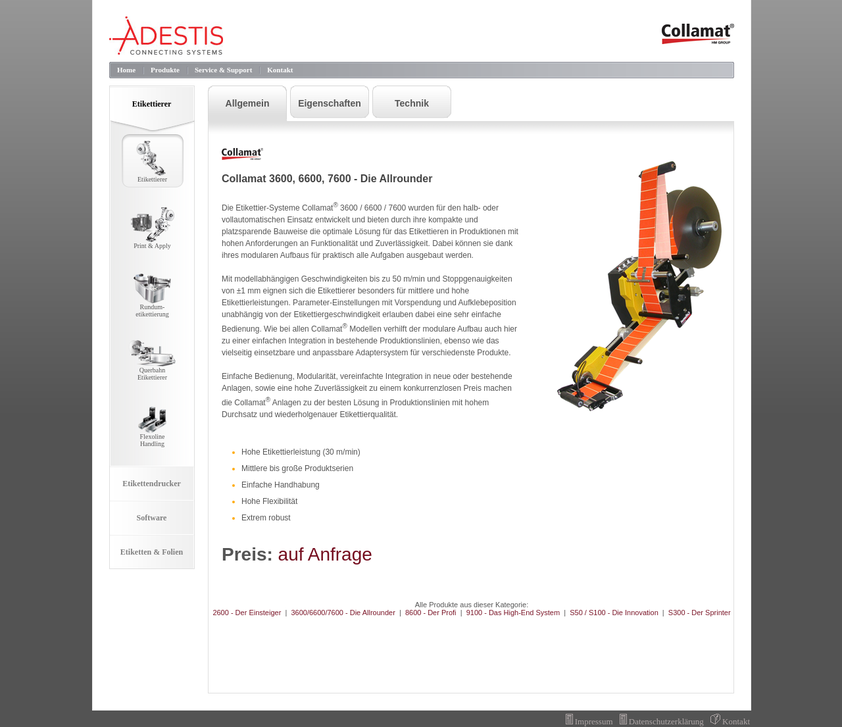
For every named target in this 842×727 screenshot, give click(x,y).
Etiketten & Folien (151, 552)
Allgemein (248, 103)
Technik (412, 103)
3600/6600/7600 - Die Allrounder (343, 612)
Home (126, 70)
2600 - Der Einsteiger (246, 612)
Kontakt (280, 70)
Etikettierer (152, 104)
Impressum (589, 721)
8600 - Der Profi (431, 612)
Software (152, 517)
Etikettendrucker (151, 483)
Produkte (165, 70)
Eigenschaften (329, 103)
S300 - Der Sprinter (699, 612)
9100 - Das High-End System (513, 612)
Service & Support (223, 70)
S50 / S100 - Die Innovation (614, 612)
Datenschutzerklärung (662, 721)
